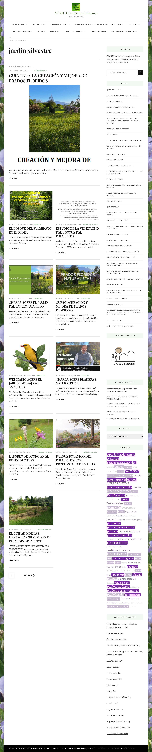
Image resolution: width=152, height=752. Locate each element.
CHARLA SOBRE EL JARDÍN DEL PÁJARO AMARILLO (28, 304)
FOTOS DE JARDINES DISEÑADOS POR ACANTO (122, 194)
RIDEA (137, 599)
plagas (137, 574)
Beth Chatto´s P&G (115, 661)
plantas (112, 578)
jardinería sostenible (121, 527)
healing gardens (131, 516)
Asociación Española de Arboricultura (123, 645)
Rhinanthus (127, 598)
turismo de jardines (118, 606)
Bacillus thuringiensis (119, 462)
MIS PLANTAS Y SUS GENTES (118, 221)
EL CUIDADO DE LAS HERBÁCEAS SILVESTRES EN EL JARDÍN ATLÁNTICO (30, 537)
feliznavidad (110, 500)
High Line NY (112, 685)
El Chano (135, 491)
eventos (37, 224)
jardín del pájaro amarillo (114, 547)
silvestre (119, 603)
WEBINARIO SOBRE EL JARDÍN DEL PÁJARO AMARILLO (25, 383)
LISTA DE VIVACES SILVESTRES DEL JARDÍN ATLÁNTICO (124, 147)
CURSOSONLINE (118, 483)
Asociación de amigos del (118, 651)
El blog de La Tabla (115, 673)
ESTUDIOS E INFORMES (116, 154)
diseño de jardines (119, 491)
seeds (108, 603)
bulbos (119, 466)
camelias (112, 471)
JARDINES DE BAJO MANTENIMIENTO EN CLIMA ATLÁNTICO (98, 24)
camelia (135, 467)
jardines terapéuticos (129, 539)
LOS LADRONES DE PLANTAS (118, 234)
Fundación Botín (112, 512)
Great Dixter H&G (114, 679)
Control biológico (116, 480)
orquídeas (124, 563)
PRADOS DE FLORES (115, 201)
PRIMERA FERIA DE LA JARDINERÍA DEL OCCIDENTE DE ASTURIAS (122, 390)
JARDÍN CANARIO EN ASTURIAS (121, 165)
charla (137, 475)
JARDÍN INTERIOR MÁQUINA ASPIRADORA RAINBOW (124, 186)
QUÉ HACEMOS (38, 24)
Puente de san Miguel (113, 599)
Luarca (109, 559)
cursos (131, 479)
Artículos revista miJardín (119, 246)
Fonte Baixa (128, 504)
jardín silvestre (117, 554)
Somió (124, 603)
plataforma (110, 583)
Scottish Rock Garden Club (118, 727)
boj (134, 462)
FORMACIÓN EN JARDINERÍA (118, 129)
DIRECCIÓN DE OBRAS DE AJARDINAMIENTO (125, 113)
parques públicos (90, 224)
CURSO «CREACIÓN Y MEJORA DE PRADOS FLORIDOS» (71, 306)
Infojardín (111, 691)
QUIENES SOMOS (19, 24)
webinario (133, 607)
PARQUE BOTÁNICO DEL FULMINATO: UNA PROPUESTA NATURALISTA (75, 460)
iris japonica (137, 520)
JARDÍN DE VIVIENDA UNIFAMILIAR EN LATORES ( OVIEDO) (122, 264)
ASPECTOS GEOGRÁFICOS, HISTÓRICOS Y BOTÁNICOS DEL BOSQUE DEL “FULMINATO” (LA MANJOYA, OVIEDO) (124, 312)
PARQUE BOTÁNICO (117, 570)
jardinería (113, 523)
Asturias (113, 458)
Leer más (14, 179)
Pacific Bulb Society (115, 715)
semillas (113, 603)
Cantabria (121, 471)
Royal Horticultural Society (118, 721)
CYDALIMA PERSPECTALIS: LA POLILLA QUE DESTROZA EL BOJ (124, 292)
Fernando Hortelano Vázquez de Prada (122, 214)
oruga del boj (110, 567)
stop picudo (138, 603)
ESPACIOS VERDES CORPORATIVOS (121, 107)
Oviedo (124, 567)
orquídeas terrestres (134, 563)
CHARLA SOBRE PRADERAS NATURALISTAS (76, 381)
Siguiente (29, 575)
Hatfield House (120, 516)
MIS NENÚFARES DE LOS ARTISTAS (121, 257)
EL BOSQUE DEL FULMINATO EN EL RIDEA (30, 230)
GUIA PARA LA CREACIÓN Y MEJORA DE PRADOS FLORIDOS (48, 78)
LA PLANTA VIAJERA (115, 304)
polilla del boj (121, 582)
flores (125, 499)
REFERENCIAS (134, 24)
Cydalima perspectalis (119, 487)
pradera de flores (118, 586)
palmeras (132, 566)
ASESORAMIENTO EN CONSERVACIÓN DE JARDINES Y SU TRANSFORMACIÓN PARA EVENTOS (123, 121)
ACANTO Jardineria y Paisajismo (76, 13)
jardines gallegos (112, 539)
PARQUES (131, 571)
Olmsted (117, 563)
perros (109, 575)
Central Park (129, 476)
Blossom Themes (107, 748)
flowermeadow (115, 503)
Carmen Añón (111, 476)
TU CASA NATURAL (98, 32)
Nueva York (110, 563)
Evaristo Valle (130, 496)
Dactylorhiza (137, 487)
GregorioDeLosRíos (131, 512)
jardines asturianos (129, 531)
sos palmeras (131, 603)
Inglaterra (122, 520)
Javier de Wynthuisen (134, 554)
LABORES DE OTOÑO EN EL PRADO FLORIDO (29, 458)
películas (138, 571)
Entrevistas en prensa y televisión (123, 252)
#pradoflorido (116, 454)
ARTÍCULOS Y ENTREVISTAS (48, 32)
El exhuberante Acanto (116, 624)
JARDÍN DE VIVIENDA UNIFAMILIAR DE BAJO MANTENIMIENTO (124, 173)
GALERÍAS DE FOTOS (59, 24)
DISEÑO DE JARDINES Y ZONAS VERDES (123, 96)
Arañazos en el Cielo (115, 633)
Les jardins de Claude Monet (119, 697)
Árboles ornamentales (116, 639)
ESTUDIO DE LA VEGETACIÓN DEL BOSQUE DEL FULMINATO (77, 232)
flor (119, 500)
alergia (131, 454)
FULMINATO (128, 507)
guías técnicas (40, 71)
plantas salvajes (127, 579)
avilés (121, 459)
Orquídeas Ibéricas (115, 709)
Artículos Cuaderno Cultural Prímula (124, 279)
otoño (118, 566)
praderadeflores (135, 587)
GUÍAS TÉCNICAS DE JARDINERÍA (125, 32)
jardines (112, 531)
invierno (128, 520)
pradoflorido (115, 594)
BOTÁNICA (110, 467)
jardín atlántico (44, 529)
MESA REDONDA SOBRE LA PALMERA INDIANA (121, 412)
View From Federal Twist (117, 734)
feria (116, 500)
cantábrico (132, 471)
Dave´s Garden (113, 667)
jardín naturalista (118, 550)
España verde (116, 495)
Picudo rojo (118, 574)
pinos (128, 574)
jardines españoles (119, 535)
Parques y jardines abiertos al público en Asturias (125, 228)
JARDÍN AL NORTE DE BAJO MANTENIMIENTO (125, 140)
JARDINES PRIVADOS (115, 101)
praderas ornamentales (122, 590)
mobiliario (138, 559)
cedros (120, 475)
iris (133, 520)
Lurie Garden (112, 703)
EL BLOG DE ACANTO (21, 32)
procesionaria (132, 594)
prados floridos (45, 452)
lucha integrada (123, 558)
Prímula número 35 (115, 285)
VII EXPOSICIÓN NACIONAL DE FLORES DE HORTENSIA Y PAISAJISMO (123, 405)
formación (38, 298)
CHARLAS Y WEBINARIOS (75, 32)
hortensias (113, 519)
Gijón (121, 511)
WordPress (129, 748)
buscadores (128, 467)
